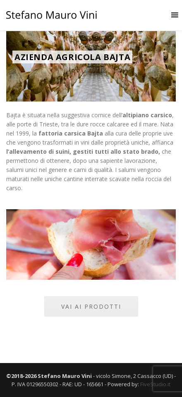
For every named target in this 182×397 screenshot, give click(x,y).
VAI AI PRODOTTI (91, 306)
